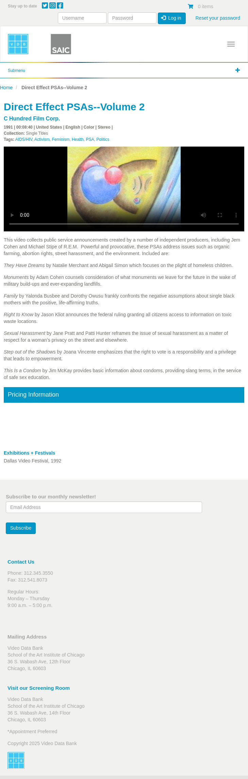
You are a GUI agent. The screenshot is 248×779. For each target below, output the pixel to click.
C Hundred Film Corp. (32, 118)
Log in (171, 18)
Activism (42, 139)
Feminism (60, 139)
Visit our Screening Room (38, 688)
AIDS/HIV (23, 139)
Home (6, 87)
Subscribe (20, 528)
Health (78, 139)
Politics (102, 139)
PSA (90, 139)
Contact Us (20, 562)
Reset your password (217, 18)
